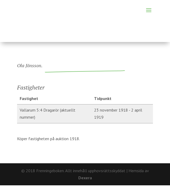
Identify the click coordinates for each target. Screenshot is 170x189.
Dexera (85, 177)
